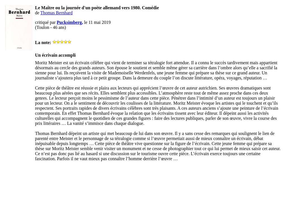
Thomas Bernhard (56, 12)
